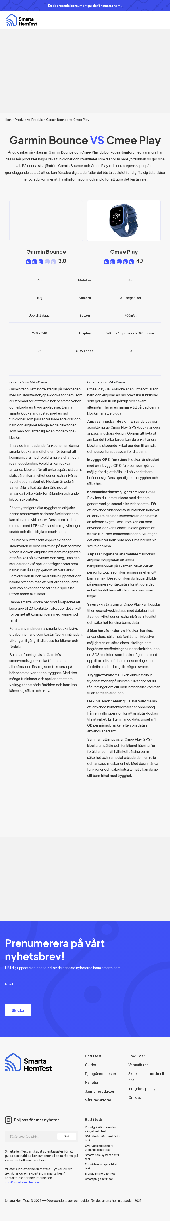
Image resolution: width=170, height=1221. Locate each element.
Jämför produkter (99, 1091)
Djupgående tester (100, 1073)
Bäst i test (93, 1056)
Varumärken (138, 1065)
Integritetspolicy (141, 1088)
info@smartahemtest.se (22, 1182)
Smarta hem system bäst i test (102, 1157)
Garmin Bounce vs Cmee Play (67, 120)
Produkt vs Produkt (29, 120)
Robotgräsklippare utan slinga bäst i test (100, 1129)
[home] (21, 20)
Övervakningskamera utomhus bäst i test (99, 1147)
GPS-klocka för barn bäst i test (102, 1138)
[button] (158, 20)
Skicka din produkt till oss (146, 1076)
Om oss (134, 1097)
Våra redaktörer (98, 1100)
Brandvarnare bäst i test (100, 1173)
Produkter (136, 1056)
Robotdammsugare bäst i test (101, 1166)
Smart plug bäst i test (99, 1179)
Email (9, 984)
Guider (90, 1065)
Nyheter (92, 1082)
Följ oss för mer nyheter (36, 1120)
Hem (8, 120)
